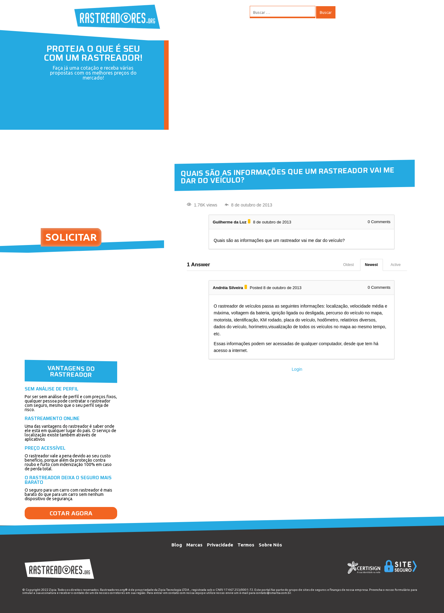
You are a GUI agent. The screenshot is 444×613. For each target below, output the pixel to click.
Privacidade (220, 544)
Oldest (348, 265)
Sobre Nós (270, 544)
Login (297, 369)
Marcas (194, 544)
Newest (371, 265)
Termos (245, 544)
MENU (354, 12)
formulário (402, 589)
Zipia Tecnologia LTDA (173, 589)
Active (396, 265)
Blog (176, 544)
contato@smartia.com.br (273, 593)
